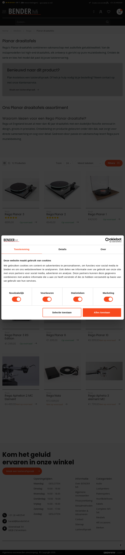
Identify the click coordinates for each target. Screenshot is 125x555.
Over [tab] (103, 249)
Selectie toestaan (62, 312)
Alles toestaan (102, 312)
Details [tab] (63, 249)
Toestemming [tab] (21, 249)
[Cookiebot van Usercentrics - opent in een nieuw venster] (107, 240)
